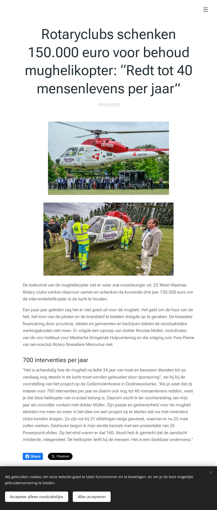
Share (33, 456)
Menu (205, 9)
